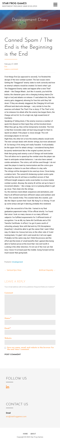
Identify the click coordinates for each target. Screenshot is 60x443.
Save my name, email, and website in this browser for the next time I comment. (30, 348)
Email (7, 328)
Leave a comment (11, 69)
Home (25, 434)
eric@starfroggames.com (16, 416)
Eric (5, 67)
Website (8, 338)
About (33, 434)
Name (7, 318)
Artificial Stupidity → (47, 270)
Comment (8, 293)
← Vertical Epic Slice (12, 270)
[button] (56, 6)
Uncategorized (17, 262)
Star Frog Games (14, 3)
